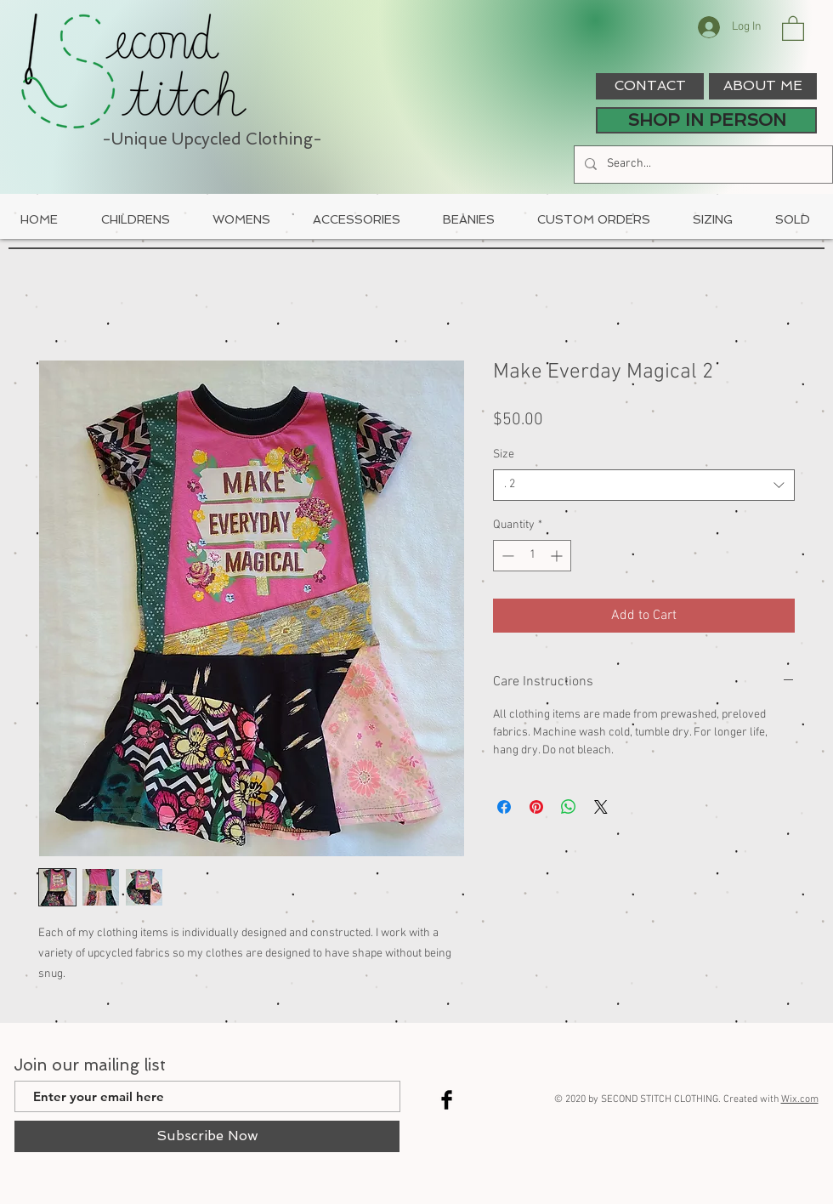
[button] (793, 27)
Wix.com (800, 1099)
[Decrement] (506, 556)
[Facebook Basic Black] (446, 1100)
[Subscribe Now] (207, 1136)
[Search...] (701, 164)
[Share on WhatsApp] (568, 807)
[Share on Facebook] (504, 807)
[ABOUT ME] (763, 86)
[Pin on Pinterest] (536, 807)
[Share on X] (601, 807)
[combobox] (644, 484)
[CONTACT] (650, 86)
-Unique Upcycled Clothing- (212, 139)
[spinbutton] (532, 556)
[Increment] (558, 556)
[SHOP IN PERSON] (706, 120)
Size (503, 454)
